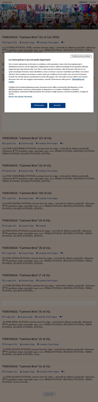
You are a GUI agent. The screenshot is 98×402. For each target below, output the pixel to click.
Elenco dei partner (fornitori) (20, 97)
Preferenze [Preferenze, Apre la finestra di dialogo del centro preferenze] (39, 105)
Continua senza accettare (81, 56)
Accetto (57, 105)
